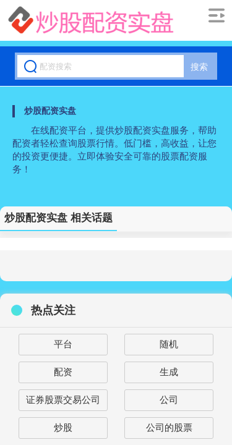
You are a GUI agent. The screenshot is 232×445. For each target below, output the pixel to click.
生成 (169, 372)
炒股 (63, 427)
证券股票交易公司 (63, 399)
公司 (169, 399)
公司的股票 (169, 427)
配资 (63, 372)
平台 (63, 344)
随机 (169, 344)
